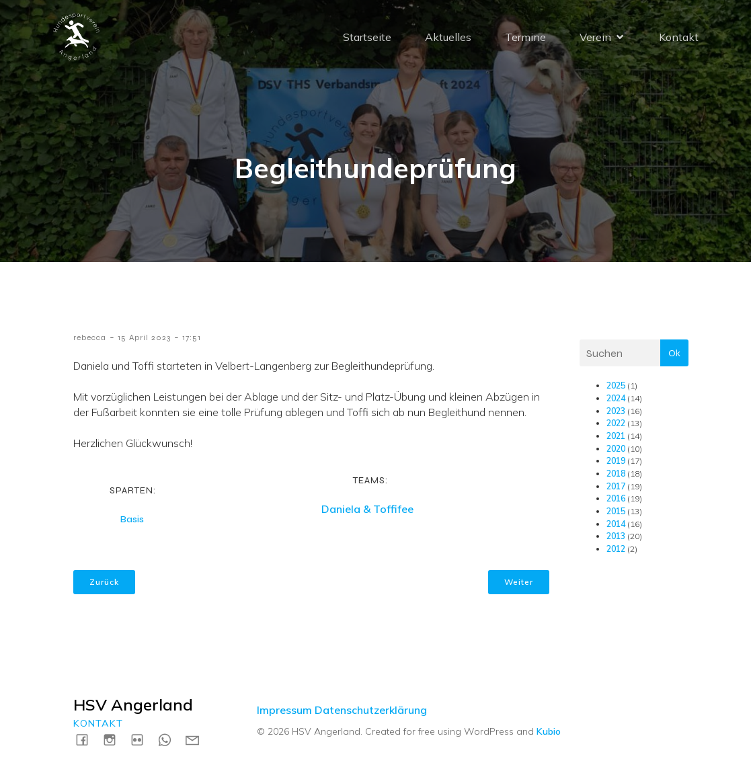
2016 (615, 498)
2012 (615, 549)
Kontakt (679, 37)
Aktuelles (448, 37)
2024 (615, 398)
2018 (615, 474)
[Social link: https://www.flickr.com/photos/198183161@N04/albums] (142, 739)
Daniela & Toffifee (367, 509)
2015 (615, 511)
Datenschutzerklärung (371, 710)
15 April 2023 (144, 337)
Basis (132, 519)
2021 (615, 436)
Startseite (367, 37)
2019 (615, 461)
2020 (615, 449)
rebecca (89, 337)
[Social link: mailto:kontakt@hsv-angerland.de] (197, 739)
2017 (615, 486)
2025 (615, 385)
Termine (525, 37)
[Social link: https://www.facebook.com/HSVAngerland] (87, 739)
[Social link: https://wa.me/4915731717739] (170, 739)
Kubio (549, 731)
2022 (615, 423)
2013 (615, 536)
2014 (615, 524)
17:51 (191, 337)
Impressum (284, 710)
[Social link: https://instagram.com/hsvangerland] (114, 739)
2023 (615, 411)
